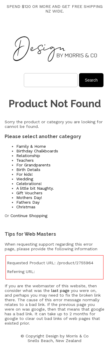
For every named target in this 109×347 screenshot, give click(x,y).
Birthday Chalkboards (37, 151)
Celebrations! (29, 183)
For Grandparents (33, 165)
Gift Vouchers (29, 193)
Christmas (25, 207)
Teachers (25, 160)
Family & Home (31, 146)
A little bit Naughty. (35, 188)
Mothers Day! (29, 197)
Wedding (24, 179)
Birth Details (28, 169)
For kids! (24, 174)
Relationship (28, 155)
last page (60, 290)
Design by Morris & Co (67, 336)
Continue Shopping (28, 215)
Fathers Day (28, 202)
